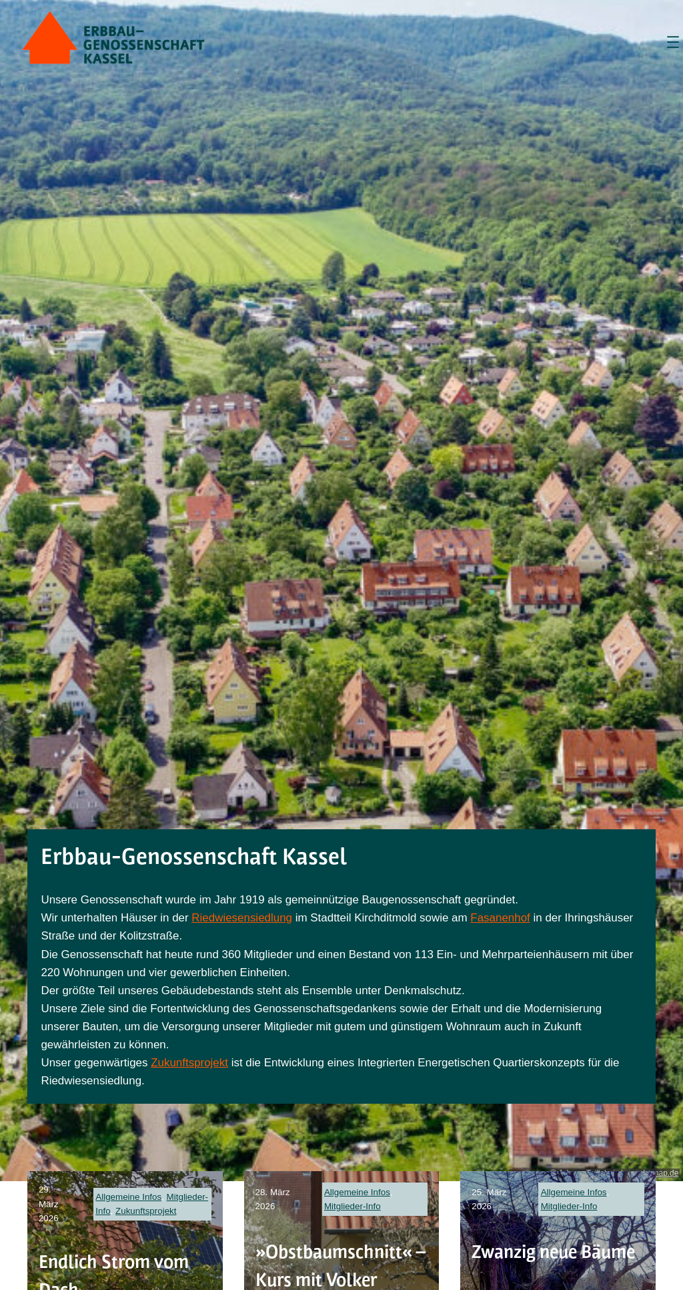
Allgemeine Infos (128, 1197)
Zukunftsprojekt (189, 1062)
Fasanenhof (500, 917)
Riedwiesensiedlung (241, 917)
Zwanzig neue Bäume (553, 1251)
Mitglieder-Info (352, 1206)
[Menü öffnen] (673, 42)
